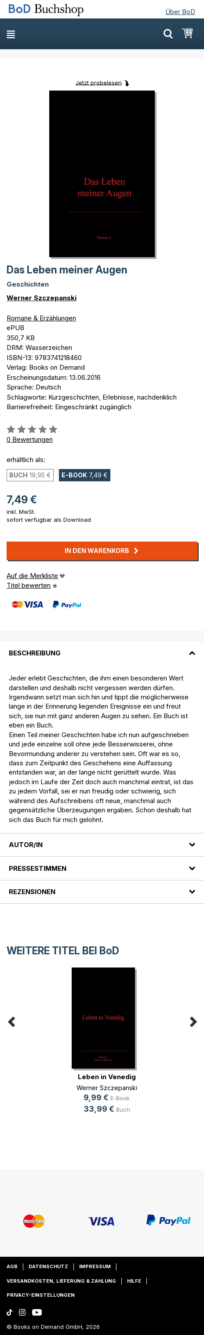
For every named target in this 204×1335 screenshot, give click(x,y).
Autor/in (26, 844)
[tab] (102, 648)
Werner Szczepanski (41, 298)
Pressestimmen (37, 868)
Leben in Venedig (107, 1077)
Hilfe (134, 1281)
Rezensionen (32, 892)
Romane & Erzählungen (41, 318)
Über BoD (180, 11)
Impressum (95, 1266)
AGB (12, 1266)
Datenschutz (48, 1266)
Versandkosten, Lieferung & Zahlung (61, 1281)
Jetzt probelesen (99, 82)
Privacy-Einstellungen (41, 1295)
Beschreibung (35, 653)
